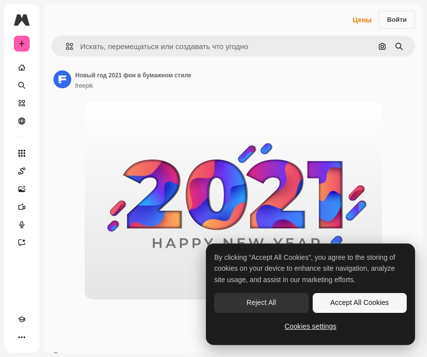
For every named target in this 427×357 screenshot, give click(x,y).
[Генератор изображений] (22, 189)
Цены (362, 20)
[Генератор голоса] (22, 225)
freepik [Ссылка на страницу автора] (84, 85)
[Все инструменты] (22, 153)
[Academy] (22, 319)
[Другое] (22, 337)
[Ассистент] (22, 242)
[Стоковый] (22, 103)
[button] (65, 46)
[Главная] (22, 67)
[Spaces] (22, 171)
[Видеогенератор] (22, 207)
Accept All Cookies (360, 302)
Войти (397, 19)
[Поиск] (22, 85)
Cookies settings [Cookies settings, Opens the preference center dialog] (310, 326)
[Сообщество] (22, 121)
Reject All (261, 302)
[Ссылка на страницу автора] (62, 79)
